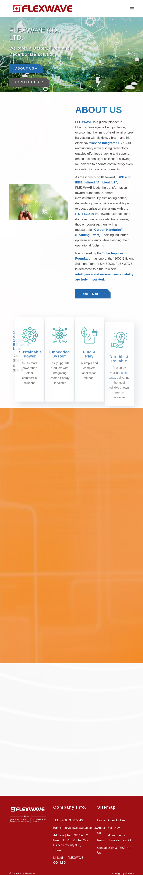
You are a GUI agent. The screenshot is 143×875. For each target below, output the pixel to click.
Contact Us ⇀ (29, 81)
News (101, 836)
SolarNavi (113, 823)
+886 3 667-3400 (73, 816)
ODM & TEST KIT (119, 843)
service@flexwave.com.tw (81, 823)
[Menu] (132, 9)
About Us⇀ (26, 68)
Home (101, 816)
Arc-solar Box (116, 816)
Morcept (129, 869)
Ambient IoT (106, 182)
